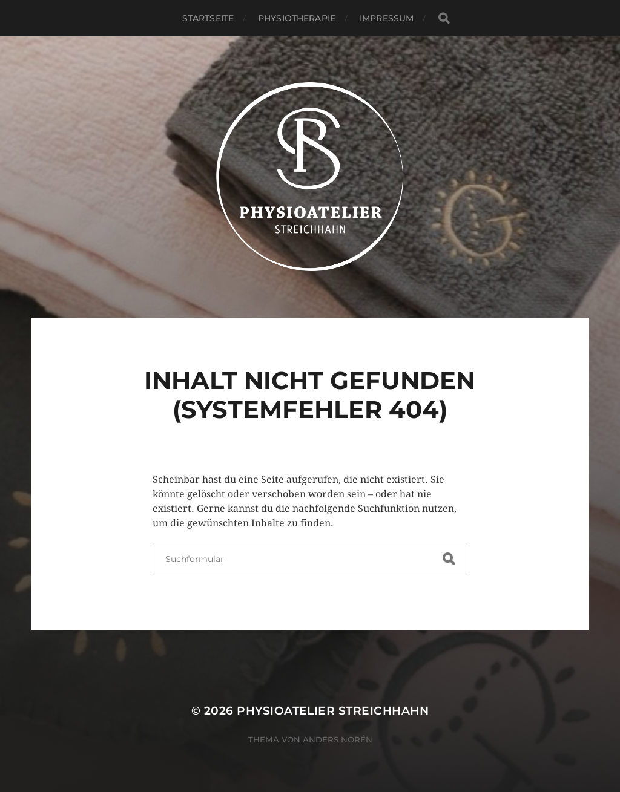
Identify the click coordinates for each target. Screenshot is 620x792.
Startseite (208, 18)
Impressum (387, 18)
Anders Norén (337, 739)
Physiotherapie (296, 18)
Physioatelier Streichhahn (333, 711)
